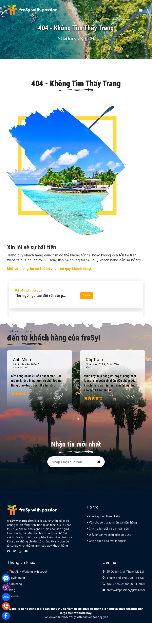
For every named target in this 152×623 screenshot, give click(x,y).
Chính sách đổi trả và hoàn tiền (108, 528)
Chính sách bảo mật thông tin (106, 540)
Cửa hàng (14, 583)
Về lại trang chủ (70, 38)
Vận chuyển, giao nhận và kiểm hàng (112, 522)
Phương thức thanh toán (103, 516)
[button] (73, 419)
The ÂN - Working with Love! (27, 571)
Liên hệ (13, 596)
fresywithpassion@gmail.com (126, 590)
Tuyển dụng (16, 577)
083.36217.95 (115, 583)
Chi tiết (87, 295)
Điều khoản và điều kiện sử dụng (109, 534)
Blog (11, 590)
